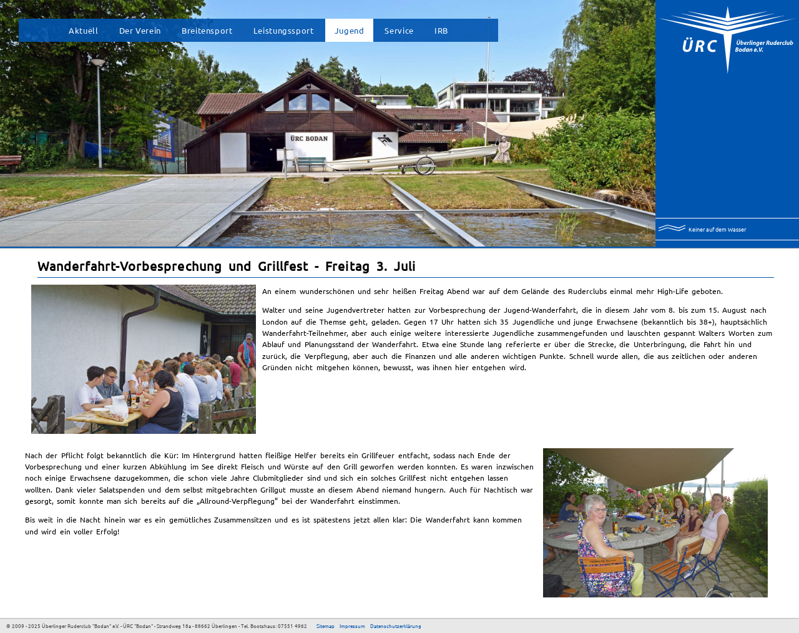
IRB (441, 30)
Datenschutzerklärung (395, 625)
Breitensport (207, 30)
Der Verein (140, 30)
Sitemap (325, 625)
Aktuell (83, 30)
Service (399, 30)
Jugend (350, 30)
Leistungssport (283, 30)
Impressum (352, 625)
